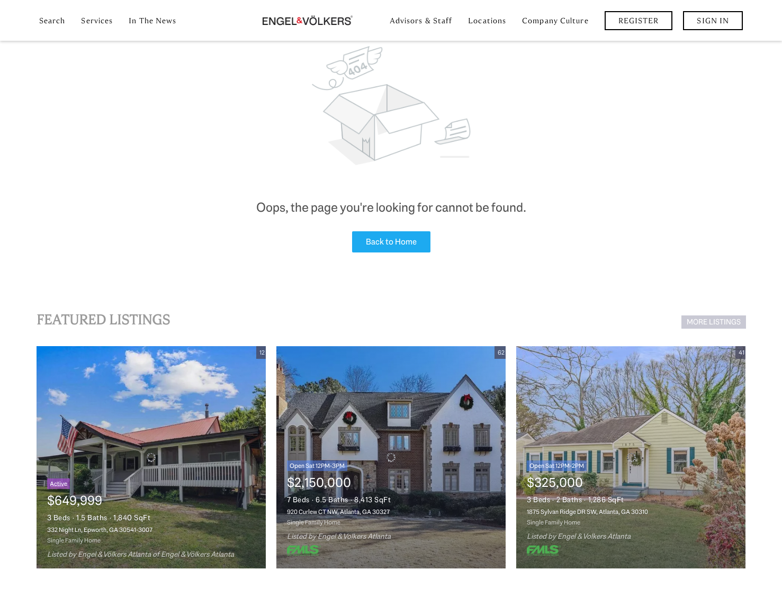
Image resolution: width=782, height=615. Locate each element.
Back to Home (391, 241)
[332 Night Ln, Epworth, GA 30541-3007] (151, 457)
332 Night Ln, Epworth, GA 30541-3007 (99, 530)
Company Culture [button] (555, 20)
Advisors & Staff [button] (421, 20)
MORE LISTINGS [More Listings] (714, 322)
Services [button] (97, 20)
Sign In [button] (713, 20)
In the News (152, 20)
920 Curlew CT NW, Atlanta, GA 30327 (338, 512)
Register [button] (638, 20)
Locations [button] (487, 20)
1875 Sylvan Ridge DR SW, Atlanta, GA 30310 (587, 512)
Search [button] (52, 20)
